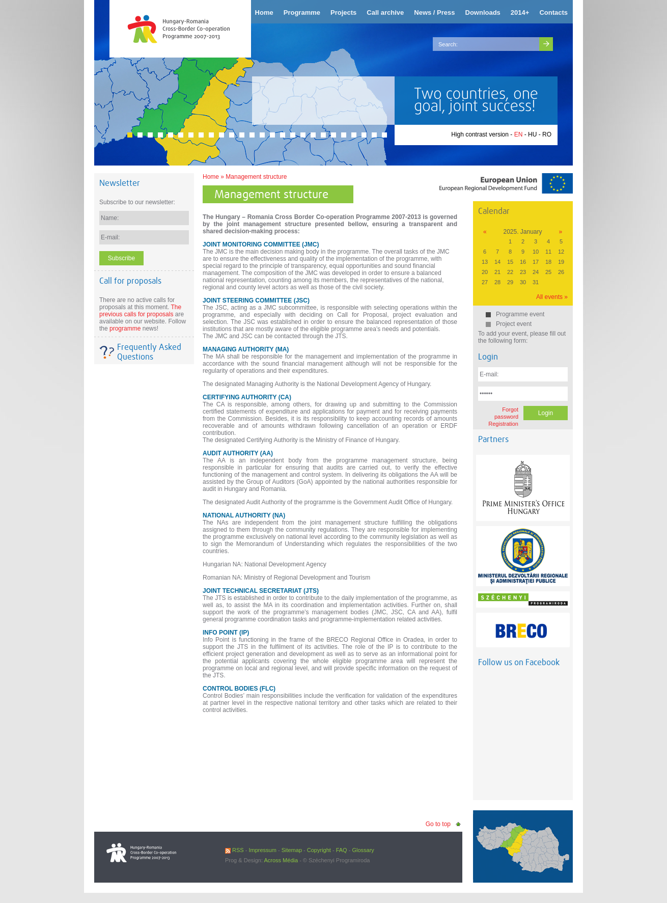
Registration (503, 424)
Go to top (438, 824)
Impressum (262, 850)
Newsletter (119, 183)
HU (532, 134)
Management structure (256, 176)
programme (125, 328)
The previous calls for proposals (140, 311)
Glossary (363, 850)
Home (211, 176)
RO (546, 134)
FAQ (341, 850)
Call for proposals (130, 281)
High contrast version (480, 134)
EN (518, 134)
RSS (234, 850)
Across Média (281, 860)
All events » (552, 296)
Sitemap (292, 850)
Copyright (319, 850)
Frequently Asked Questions (149, 352)
